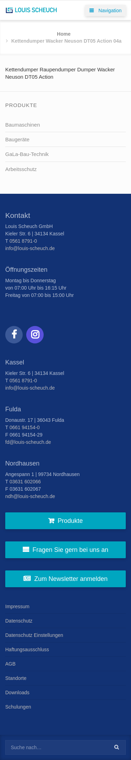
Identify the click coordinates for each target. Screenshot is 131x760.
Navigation (105, 10)
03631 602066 (25, 481)
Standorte (16, 678)
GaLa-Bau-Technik (27, 154)
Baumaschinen (22, 125)
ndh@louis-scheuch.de (30, 496)
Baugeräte (17, 139)
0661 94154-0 (24, 427)
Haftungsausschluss (27, 649)
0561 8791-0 (23, 241)
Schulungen (18, 707)
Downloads (17, 692)
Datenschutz (18, 621)
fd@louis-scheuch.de (28, 442)
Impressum (17, 606)
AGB (10, 664)
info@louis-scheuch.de (30, 248)
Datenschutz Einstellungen (34, 635)
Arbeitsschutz (21, 169)
